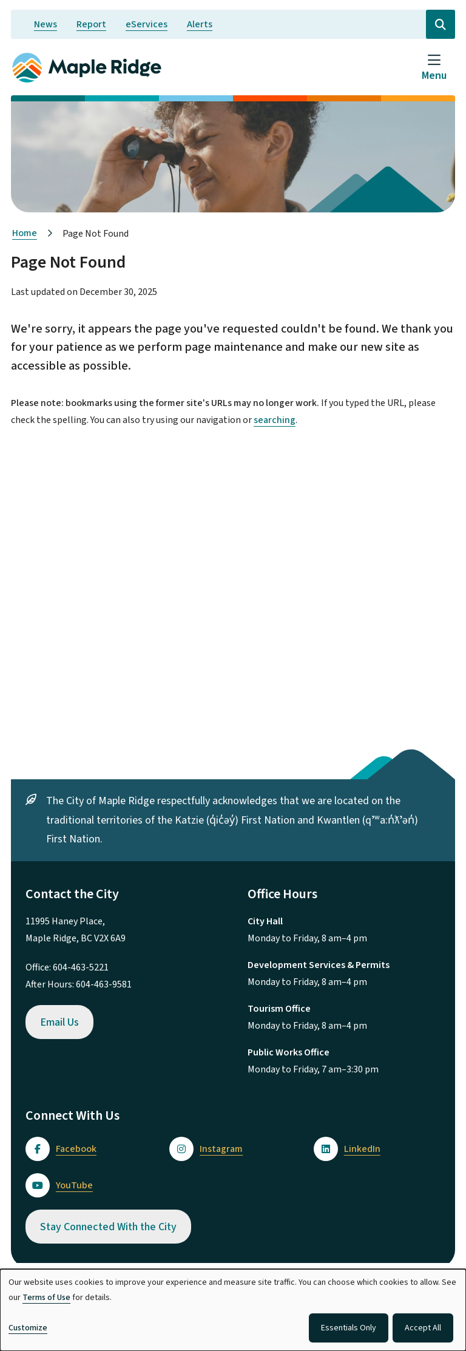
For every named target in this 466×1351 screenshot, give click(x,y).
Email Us (59, 1022)
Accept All (423, 1328)
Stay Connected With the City (108, 1226)
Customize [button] (27, 1328)
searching (274, 420)
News (45, 24)
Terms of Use (46, 1298)
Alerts (199, 24)
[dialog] (233, 1310)
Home (24, 233)
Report (91, 24)
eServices (146, 24)
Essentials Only (348, 1328)
